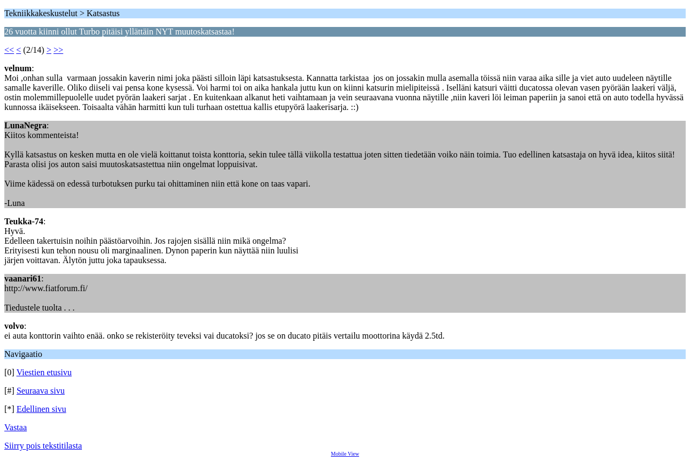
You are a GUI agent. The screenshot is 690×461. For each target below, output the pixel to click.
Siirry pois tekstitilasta (43, 445)
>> (58, 49)
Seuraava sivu (41, 390)
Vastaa (15, 427)
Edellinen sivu (41, 409)
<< (9, 49)
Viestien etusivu (44, 372)
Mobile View (345, 454)
